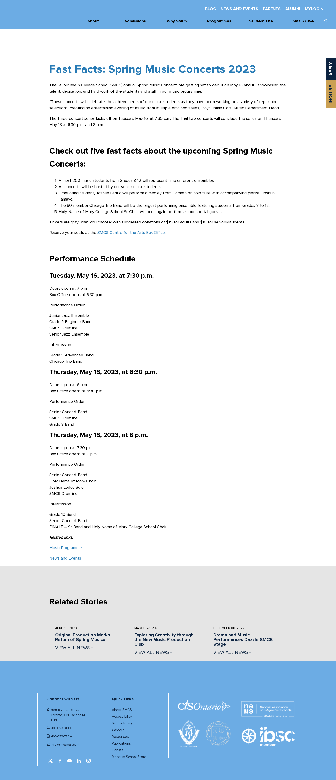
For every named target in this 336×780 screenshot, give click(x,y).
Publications (121, 743)
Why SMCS (177, 21)
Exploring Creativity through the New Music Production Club (164, 639)
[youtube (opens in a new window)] (70, 762)
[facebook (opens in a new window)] (60, 762)
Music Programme (65, 547)
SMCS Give (303, 21)
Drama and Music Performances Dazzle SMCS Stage (243, 639)
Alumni (292, 8)
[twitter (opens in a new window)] (51, 762)
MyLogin (314, 8)
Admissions (135, 21)
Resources (120, 737)
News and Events (65, 558)
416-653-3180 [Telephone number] (61, 728)
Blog (210, 8)
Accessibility (122, 716)
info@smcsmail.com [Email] (65, 745)
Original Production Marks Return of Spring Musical (82, 637)
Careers (118, 730)
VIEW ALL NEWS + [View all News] (74, 648)
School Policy (122, 723)
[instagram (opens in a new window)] (89, 762)
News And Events (239, 8)
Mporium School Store (129, 757)
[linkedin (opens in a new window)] (79, 762)
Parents (272, 8)
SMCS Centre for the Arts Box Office (131, 232)
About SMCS (122, 710)
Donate (118, 750)
